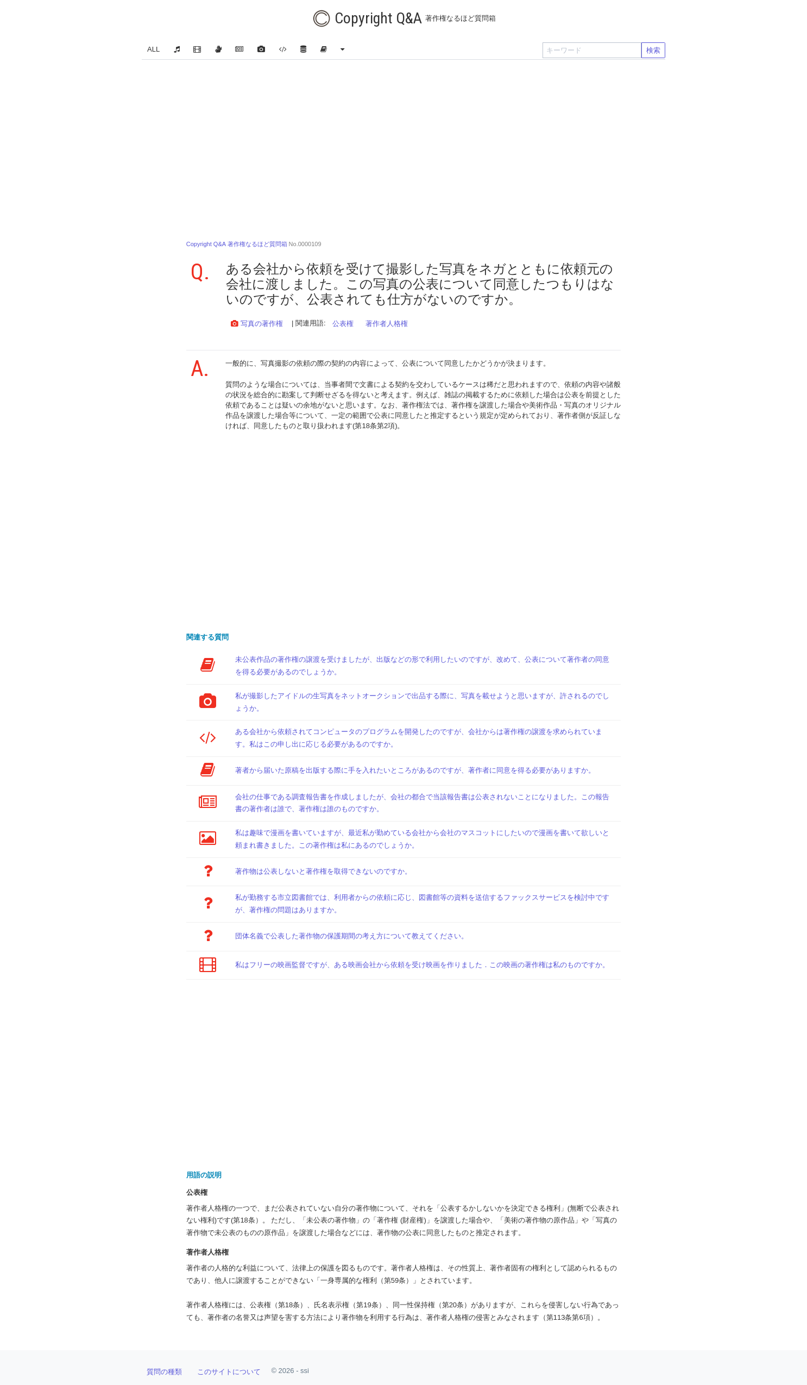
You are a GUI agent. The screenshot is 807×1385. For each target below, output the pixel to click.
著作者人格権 (386, 323)
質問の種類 (164, 1372)
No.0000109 (253, 244)
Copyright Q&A (404, 18)
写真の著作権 (257, 323)
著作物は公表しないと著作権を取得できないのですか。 (323, 871)
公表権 (343, 323)
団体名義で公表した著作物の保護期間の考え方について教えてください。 (351, 936)
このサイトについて (229, 1372)
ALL (153, 49)
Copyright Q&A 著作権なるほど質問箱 (236, 244)
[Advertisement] (403, 147)
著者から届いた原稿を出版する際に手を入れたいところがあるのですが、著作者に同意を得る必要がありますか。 (415, 770)
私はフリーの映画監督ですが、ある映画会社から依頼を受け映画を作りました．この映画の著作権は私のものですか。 (422, 965)
